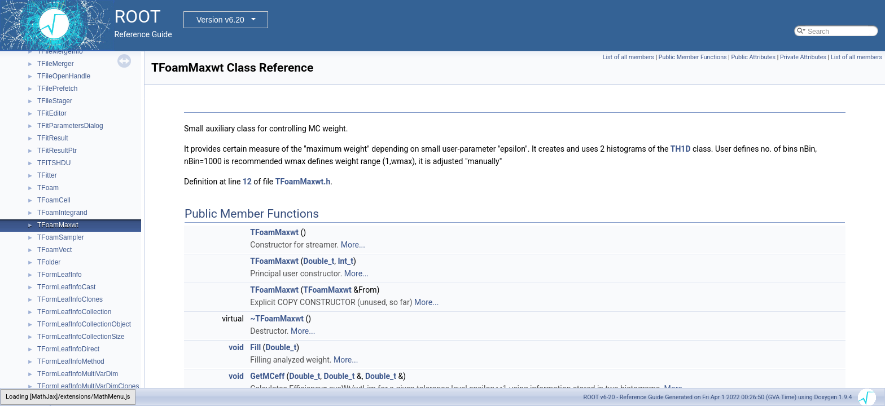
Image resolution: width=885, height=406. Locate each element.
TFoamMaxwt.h (303, 181)
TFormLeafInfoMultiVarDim (77, 374)
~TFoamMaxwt (277, 318)
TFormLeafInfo (59, 275)
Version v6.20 (220, 19)
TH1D (681, 148)
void (236, 347)
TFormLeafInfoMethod (70, 361)
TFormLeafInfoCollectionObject (84, 324)
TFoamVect (54, 250)
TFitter (47, 175)
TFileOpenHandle (63, 76)
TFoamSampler (60, 237)
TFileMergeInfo (60, 51)
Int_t (345, 261)
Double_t (318, 261)
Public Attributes (753, 57)
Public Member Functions (693, 57)
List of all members (628, 57)
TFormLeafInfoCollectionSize (81, 337)
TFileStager (54, 101)
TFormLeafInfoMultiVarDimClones (88, 386)
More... (353, 244)
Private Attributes (803, 57)
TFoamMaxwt (57, 225)
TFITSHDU (54, 163)
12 (247, 181)
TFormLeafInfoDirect (68, 349)
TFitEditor (52, 113)
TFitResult (52, 138)
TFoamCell (54, 200)
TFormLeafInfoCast (66, 287)
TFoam (48, 188)
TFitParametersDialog (70, 126)
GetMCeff (267, 376)
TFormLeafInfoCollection (74, 312)
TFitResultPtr (57, 151)
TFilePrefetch (57, 88)
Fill (255, 347)
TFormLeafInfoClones (70, 299)
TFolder (48, 262)
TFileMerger (55, 64)
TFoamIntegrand (62, 213)
